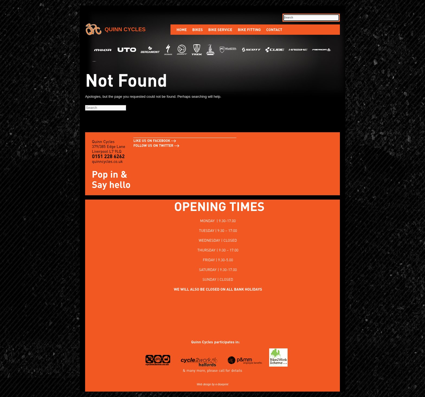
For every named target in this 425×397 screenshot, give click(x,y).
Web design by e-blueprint (212, 384)
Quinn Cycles (125, 29)
